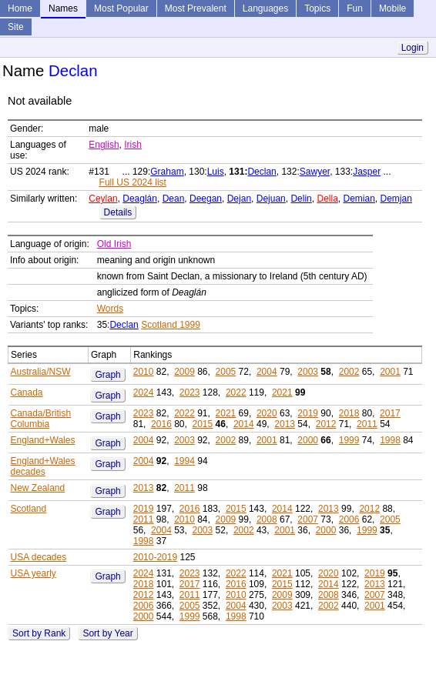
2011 (367, 424)
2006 (349, 519)
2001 (390, 371)
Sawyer (315, 171)
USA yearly (33, 573)
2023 (189, 392)
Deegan (205, 198)
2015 (203, 424)
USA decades (39, 557)
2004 (267, 371)
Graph (107, 374)
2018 (349, 413)
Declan (261, 171)
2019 (307, 413)
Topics (317, 8)
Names (63, 8)
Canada (27, 392)
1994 (184, 461)
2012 (326, 424)
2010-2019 (155, 557)
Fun (355, 8)
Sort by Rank (38, 633)
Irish (133, 144)
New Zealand (38, 488)
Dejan (239, 198)
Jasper (367, 171)
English (104, 144)
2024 (143, 392)
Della (327, 198)
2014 (243, 424)
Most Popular (121, 8)
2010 (143, 371)
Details (118, 212)
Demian (359, 198)
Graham (166, 171)
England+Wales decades (43, 466)
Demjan (396, 198)
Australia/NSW (41, 371)
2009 (184, 371)
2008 (267, 519)
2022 (236, 392)
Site (16, 27)
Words (110, 308)
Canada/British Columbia (41, 418)
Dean (174, 198)
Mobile (392, 8)
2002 (349, 371)
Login (412, 47)
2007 (307, 519)
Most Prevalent (195, 8)
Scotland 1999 (170, 324)
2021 (282, 392)
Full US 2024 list (132, 182)
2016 (161, 424)
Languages (265, 8)
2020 (267, 413)
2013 (284, 424)
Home (20, 8)
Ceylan (103, 198)
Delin (300, 198)
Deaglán (139, 198)
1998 (390, 440)
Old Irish (114, 244)
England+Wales (43, 440)
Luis (215, 171)
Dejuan (271, 198)
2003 (307, 371)
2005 (226, 371)
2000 (307, 440)
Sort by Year (107, 633)
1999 (349, 440)
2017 (390, 413)
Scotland (29, 508)
